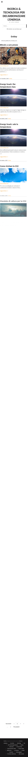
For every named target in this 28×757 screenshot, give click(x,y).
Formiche (12, 743)
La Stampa (16, 750)
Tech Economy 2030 (11, 748)
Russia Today (21, 748)
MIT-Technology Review (13, 745)
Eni (24, 743)
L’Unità (23, 750)
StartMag (19, 743)
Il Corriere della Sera (11, 754)
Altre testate (21, 754)
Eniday (10, 78)
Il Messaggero (19, 752)
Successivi (8, 723)
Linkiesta (5, 743)
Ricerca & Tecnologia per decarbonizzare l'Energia (14, 14)
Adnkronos (9, 750)
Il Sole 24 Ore (19, 746)
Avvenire (11, 752)
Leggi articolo (4, 74)
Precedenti (16, 727)
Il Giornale (11, 746)
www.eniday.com (4, 65)
